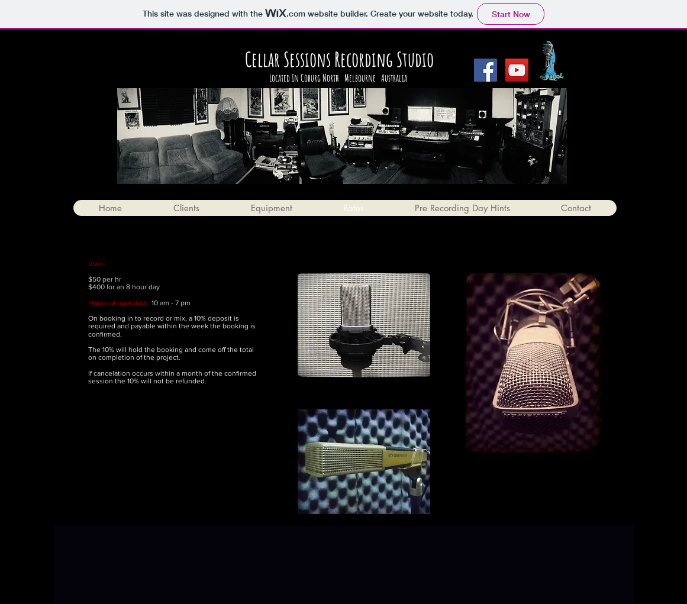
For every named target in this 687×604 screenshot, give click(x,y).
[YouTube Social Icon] (516, 70)
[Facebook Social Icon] (485, 70)
